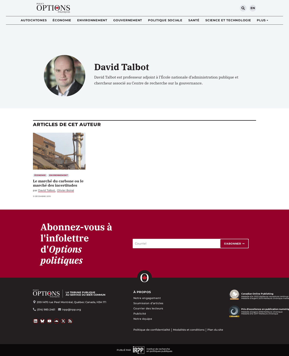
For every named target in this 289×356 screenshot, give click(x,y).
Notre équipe (142, 318)
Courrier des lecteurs (148, 308)
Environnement (92, 20)
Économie (62, 20)
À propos (142, 292)
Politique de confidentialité (151, 329)
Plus (261, 20)
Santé (193, 20)
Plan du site (215, 329)
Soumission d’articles (148, 303)
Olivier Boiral (65, 190)
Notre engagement (147, 298)
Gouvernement (127, 20)
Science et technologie (228, 20)
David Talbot (46, 190)
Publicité (139, 313)
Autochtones (34, 20)
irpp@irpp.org (71, 309)
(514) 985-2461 (46, 309)
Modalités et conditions (188, 329)
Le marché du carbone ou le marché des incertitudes (58, 183)
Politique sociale (165, 20)
